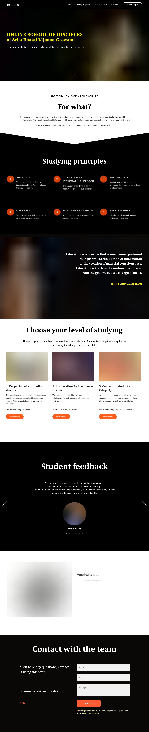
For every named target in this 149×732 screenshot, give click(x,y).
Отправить (89, 703)
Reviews (114, 5)
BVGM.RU (13, 4)
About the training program (79, 5)
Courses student (100, 5)
